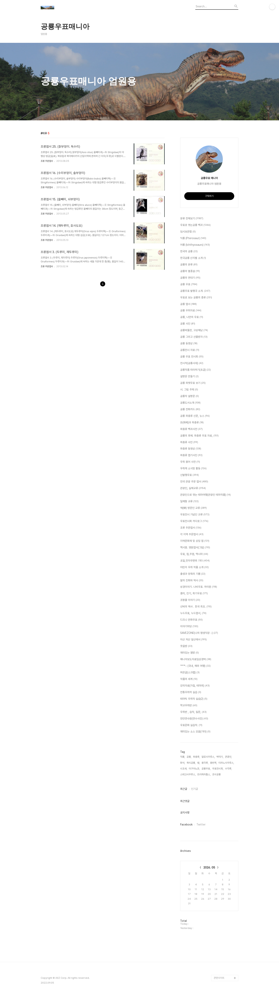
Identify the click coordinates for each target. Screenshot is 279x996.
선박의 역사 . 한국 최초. (196, 607)
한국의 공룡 (189, 251)
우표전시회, (217, 768)
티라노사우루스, (226, 762)
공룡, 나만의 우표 (191, 317)
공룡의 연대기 (190, 278)
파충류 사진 (189, 442)
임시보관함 (188, 232)
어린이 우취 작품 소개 (194, 567)
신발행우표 (189, 475)
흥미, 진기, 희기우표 (194, 593)
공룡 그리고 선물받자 (194, 337)
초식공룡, (216, 774)
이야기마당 (189, 626)
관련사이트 (219, 977)
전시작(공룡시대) (191, 363)
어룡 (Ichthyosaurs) (195, 245)
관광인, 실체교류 (193, 488)
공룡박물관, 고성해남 (194, 330)
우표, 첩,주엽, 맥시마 (194, 554)
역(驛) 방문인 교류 (193, 508)
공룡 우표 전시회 (191, 357)
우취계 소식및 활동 (193, 468)
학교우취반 (188, 705)
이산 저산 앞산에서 (193, 640)
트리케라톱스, (204, 774)
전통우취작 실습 (190, 692)
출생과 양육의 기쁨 (192, 574)
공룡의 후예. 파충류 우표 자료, (199, 436)
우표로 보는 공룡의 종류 (196, 298)
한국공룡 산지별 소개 (193, 258)
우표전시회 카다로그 (194, 521)
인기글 (194, 788)
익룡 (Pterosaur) (193, 238)
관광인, (228, 756)
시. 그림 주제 (189, 390)
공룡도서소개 (190, 403)
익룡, (182, 756)
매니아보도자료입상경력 (195, 659)
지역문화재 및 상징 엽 (194, 541)
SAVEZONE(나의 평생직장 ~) (199, 633)
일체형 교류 (189, 501)
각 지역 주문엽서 (191, 534)
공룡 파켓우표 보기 (193, 383)
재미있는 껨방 (189, 653)
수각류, (228, 768)
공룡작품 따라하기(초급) (195, 370)
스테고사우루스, (188, 774)
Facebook (186, 824)
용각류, (205, 762)
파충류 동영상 (190, 449)
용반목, (213, 762)
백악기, (219, 756)
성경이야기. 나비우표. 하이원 (198, 587)
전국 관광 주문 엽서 (194, 482)
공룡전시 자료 (189, 350)
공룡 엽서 (188, 304)
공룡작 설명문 (189, 396)
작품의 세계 (188, 679)
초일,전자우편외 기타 (195, 561)
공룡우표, (206, 768)
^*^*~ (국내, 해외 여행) (195, 666)
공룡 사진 (187, 324)
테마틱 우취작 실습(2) (193, 699)
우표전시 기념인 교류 (194, 515)
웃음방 (186, 646)
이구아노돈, (194, 768)
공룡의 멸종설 (190, 271)
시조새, (183, 768)
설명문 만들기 (189, 376)
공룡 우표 (188, 284)
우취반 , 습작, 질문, (193, 712)
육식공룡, (191, 762)
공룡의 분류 (188, 265)
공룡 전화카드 (190, 409)
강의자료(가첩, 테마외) (195, 686)
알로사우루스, (208, 756)
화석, (182, 762)
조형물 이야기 (190, 600)
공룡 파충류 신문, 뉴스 (195, 416)
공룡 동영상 (188, 343)
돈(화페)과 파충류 (192, 423)
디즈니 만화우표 (191, 620)
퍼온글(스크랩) (190, 673)
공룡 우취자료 (190, 311)
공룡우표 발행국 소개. (195, 291)
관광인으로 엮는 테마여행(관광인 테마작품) (205, 495)
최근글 (183, 788)
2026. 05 (209, 867)
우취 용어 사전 (190, 462)
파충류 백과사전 (191, 429)
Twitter (201, 824)
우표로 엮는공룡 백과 (195, 225)
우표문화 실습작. (191, 725)
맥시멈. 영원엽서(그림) (195, 548)
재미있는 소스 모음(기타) (195, 732)
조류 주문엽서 (47, 161)
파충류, (196, 756)
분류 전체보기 (191, 219)
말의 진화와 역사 (191, 580)
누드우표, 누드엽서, (193, 613)
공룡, (189, 756)
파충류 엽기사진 (191, 455)
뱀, (198, 762)
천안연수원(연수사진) (194, 719)
